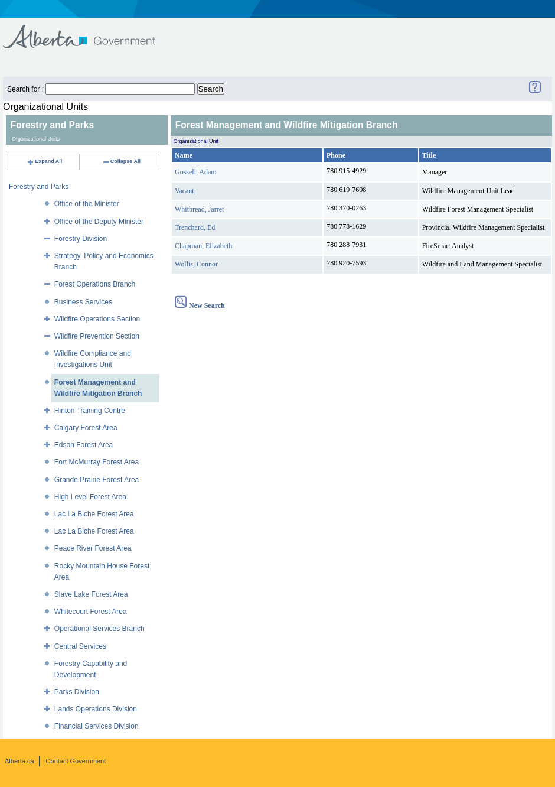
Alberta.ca (19, 761)
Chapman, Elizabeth (203, 246)
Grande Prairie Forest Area (96, 480)
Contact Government (76, 761)
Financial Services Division (96, 726)
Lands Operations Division (95, 709)
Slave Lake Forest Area (91, 594)
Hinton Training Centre (89, 410)
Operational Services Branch (99, 629)
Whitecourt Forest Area (90, 611)
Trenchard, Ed (195, 227)
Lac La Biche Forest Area (94, 514)
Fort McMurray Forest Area (96, 462)
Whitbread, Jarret (199, 209)
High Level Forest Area (90, 497)
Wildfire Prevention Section (96, 336)
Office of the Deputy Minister (98, 221)
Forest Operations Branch (94, 284)
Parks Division (76, 692)
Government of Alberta (89, 31)
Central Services (80, 646)
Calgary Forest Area (85, 428)
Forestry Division (80, 239)
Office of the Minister (86, 204)
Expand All (44, 161)
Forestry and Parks (38, 187)
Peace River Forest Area (93, 548)
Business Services (83, 302)
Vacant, (185, 191)
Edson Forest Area (83, 445)
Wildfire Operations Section (97, 319)
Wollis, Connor (196, 264)
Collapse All (121, 161)
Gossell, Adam (196, 172)
